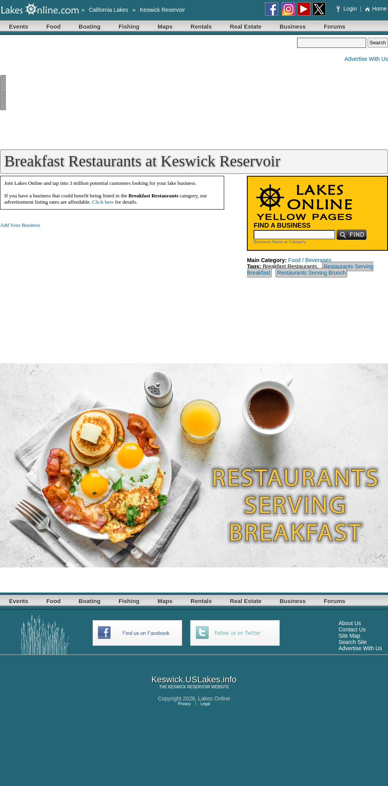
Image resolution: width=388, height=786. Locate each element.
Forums (334, 26)
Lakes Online (214, 698)
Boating (90, 26)
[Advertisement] (148, 93)
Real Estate (246, 26)
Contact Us (352, 629)
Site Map (349, 636)
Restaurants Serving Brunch (311, 273)
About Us (350, 623)
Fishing (129, 26)
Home (375, 8)
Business (292, 26)
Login (347, 8)
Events (18, 26)
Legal (205, 704)
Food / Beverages (310, 260)
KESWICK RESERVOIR (189, 687)
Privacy (184, 704)
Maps (165, 26)
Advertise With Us (366, 59)
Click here (103, 202)
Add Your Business (20, 225)
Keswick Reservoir (162, 10)
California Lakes (108, 10)
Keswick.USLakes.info (194, 679)
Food (53, 26)
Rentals (201, 26)
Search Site (353, 642)
